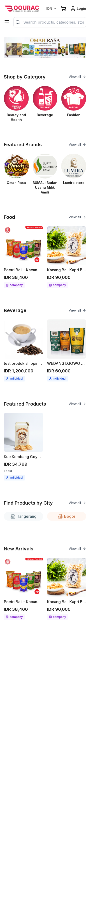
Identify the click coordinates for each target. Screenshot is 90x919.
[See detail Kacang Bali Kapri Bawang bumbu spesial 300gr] (66, 257)
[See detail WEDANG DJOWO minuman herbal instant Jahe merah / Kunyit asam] (66, 350)
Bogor (66, 516)
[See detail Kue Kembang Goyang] (23, 447)
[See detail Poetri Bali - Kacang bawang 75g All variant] (23, 257)
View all (77, 77)
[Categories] (7, 22)
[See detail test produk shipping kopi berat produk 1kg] (23, 350)
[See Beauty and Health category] (16, 104)
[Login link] (78, 8)
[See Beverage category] (45, 101)
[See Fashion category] (73, 101)
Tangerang (23, 516)
